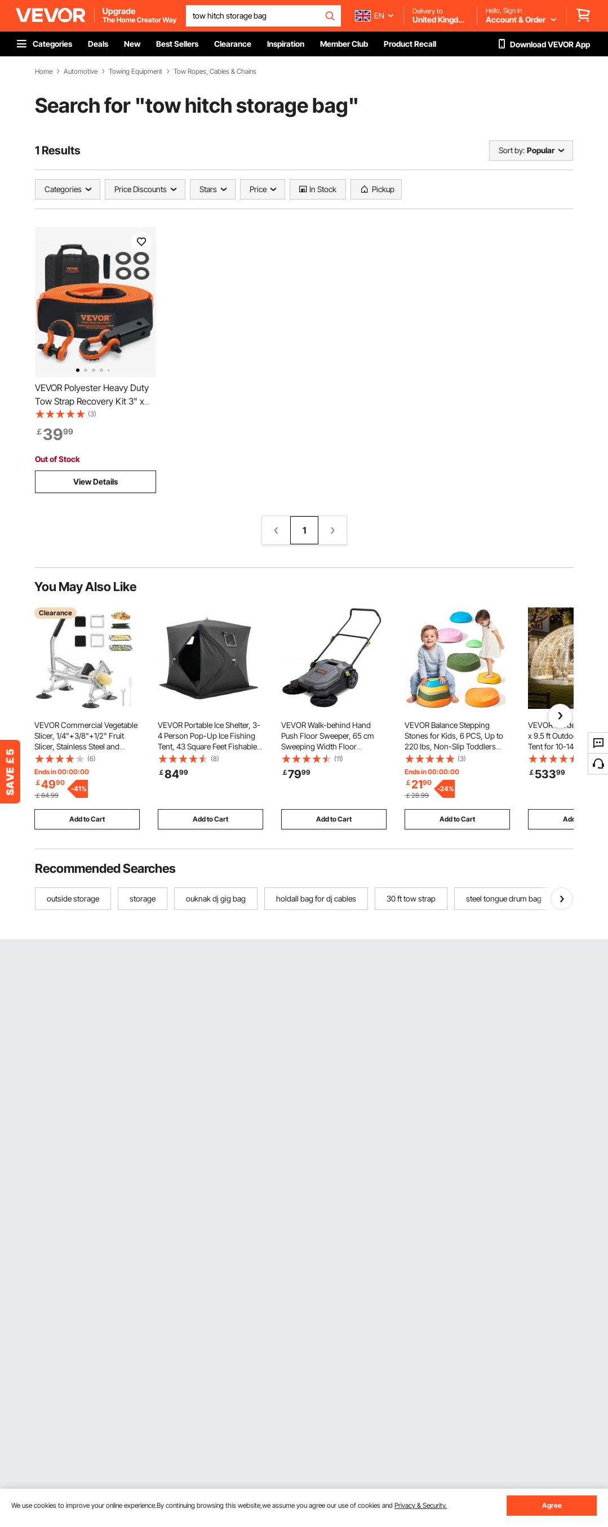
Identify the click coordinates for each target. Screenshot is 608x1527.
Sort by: (512, 150)
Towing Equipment (135, 72)
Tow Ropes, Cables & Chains (215, 72)
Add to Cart (87, 819)
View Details (95, 481)
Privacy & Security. (420, 1505)
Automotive (80, 72)
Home (43, 72)
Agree (552, 1505)
